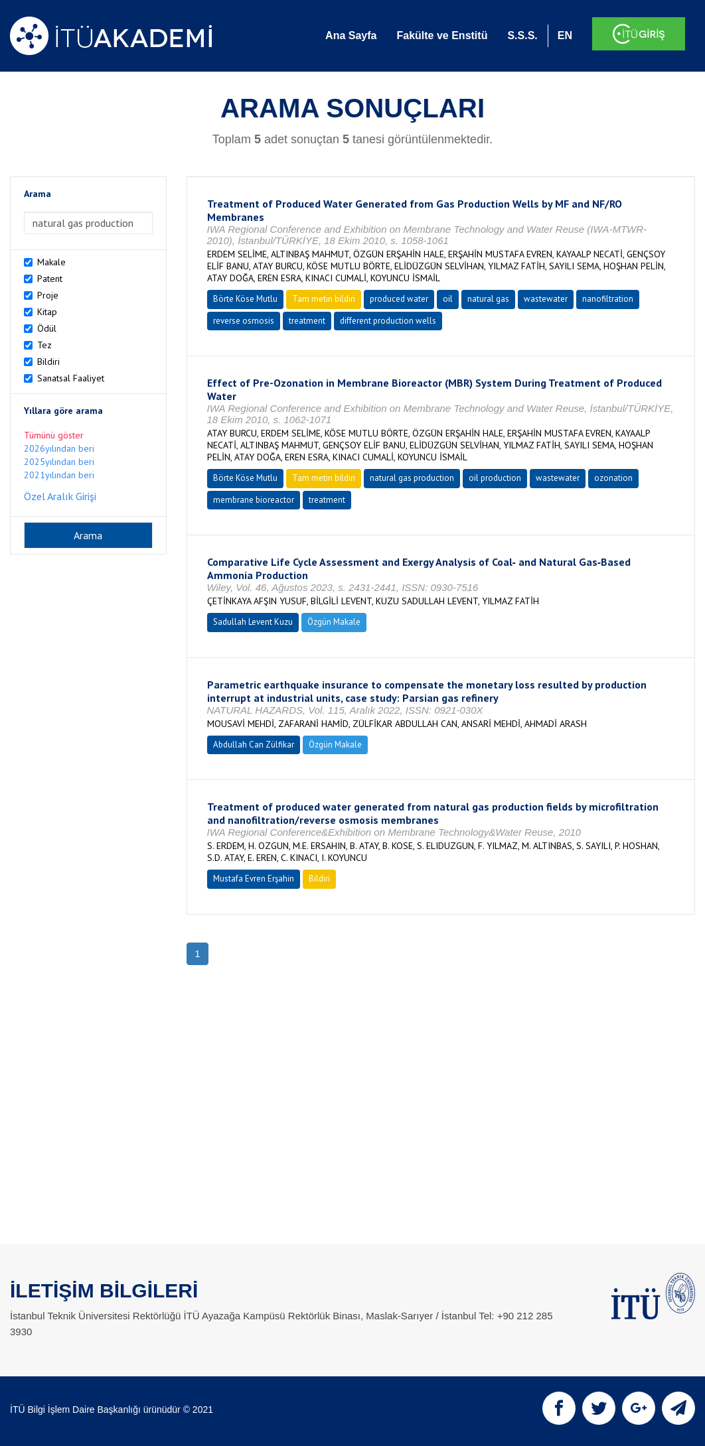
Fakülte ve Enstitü (441, 35)
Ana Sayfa (350, 35)
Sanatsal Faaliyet (70, 378)
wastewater (546, 298)
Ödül (46, 328)
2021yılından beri (59, 475)
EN (565, 35)
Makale (51, 262)
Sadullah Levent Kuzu (253, 621)
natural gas (488, 298)
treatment (307, 320)
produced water (399, 298)
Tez (44, 345)
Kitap (47, 312)
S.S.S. (522, 35)
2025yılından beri (59, 462)
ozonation (613, 478)
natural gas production (412, 478)
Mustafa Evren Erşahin (253, 878)
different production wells (388, 320)
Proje (47, 295)
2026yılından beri (59, 448)
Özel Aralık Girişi (60, 496)
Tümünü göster (54, 435)
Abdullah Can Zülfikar (253, 744)
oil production (495, 478)
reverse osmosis (243, 320)
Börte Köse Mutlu (245, 298)
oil (448, 298)
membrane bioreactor (253, 499)
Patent (49, 279)
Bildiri (48, 361)
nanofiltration (607, 298)
